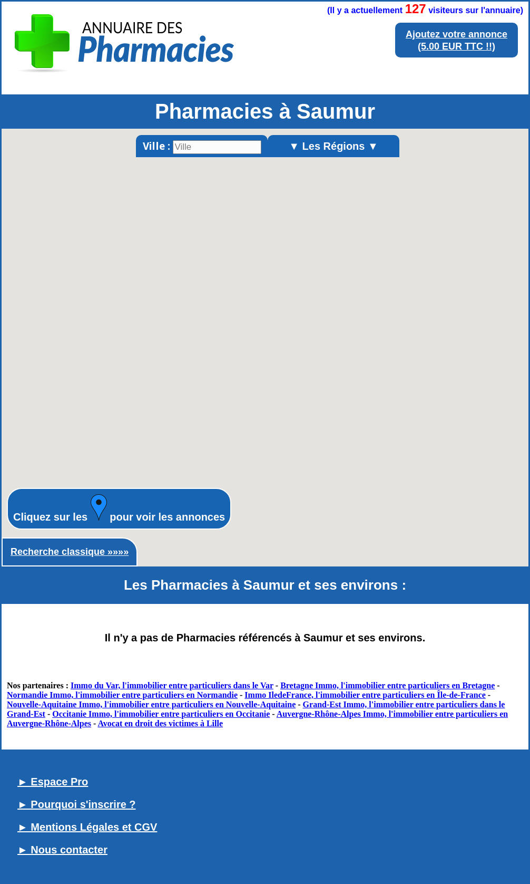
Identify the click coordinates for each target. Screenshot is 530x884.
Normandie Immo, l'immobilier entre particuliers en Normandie (122, 694)
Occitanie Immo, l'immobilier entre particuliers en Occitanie (161, 713)
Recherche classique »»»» (70, 551)
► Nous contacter (62, 850)
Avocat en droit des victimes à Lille (160, 723)
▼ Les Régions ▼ (333, 146)
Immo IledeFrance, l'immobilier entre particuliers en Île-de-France (365, 694)
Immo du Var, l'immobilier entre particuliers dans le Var (172, 685)
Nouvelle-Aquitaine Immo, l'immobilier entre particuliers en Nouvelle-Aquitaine (151, 704)
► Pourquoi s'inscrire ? (76, 804)
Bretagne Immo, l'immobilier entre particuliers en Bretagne (387, 685)
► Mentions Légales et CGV (87, 827)
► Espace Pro (52, 781)
